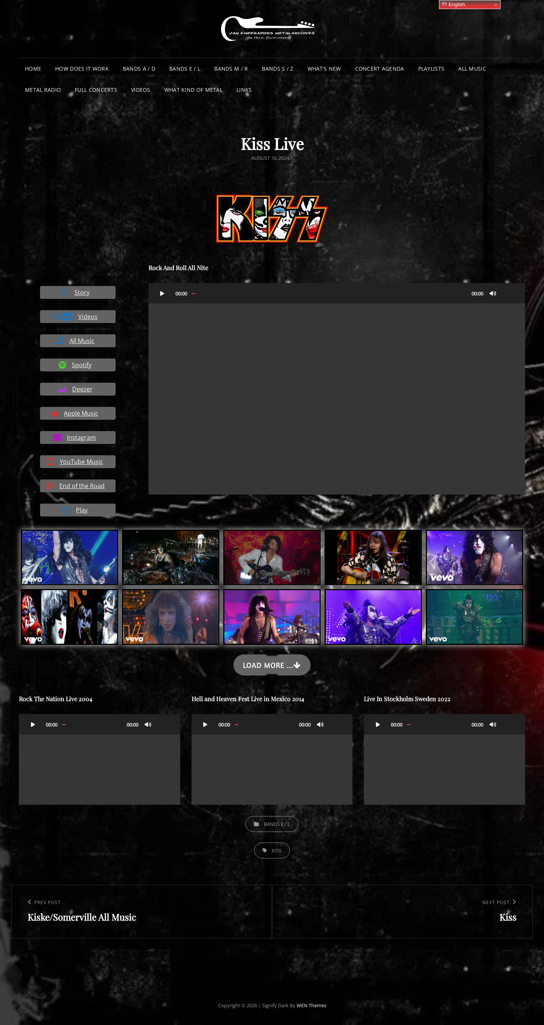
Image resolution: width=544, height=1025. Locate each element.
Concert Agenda (379, 68)
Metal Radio (43, 89)
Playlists (431, 68)
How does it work (82, 68)
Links (244, 89)
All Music (472, 68)
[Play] (162, 293)
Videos (140, 89)
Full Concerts (96, 89)
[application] (336, 389)
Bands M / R (231, 68)
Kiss (276, 850)
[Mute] (493, 293)
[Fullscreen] (508, 293)
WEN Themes (311, 1005)
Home (33, 68)
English (453, 5)
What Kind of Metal (193, 89)
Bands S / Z (277, 68)
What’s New (324, 68)
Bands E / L (184, 68)
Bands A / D (139, 68)
